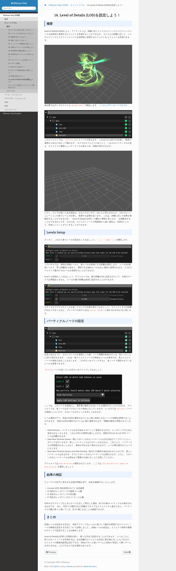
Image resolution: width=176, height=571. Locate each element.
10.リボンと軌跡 (14, 63)
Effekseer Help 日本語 (11, 15)
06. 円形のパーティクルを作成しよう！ (21, 47)
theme (69, 566)
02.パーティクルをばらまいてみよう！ (21, 33)
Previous (51, 552)
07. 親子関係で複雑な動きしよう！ (20, 50)
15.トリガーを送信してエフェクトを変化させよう (21, 86)
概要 (6, 19)
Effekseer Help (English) (12, 113)
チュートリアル (10, 23)
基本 (8, 26)
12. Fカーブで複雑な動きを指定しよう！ (20, 71)
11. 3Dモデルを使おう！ (16, 67)
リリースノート (10, 110)
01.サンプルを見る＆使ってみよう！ (20, 30)
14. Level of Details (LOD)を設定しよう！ (20, 81)
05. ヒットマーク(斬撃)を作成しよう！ (21, 44)
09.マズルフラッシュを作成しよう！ (20, 60)
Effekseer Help (20, 3)
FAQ (6, 106)
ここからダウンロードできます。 (114, 105)
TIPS (6, 102)
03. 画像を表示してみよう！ (17, 37)
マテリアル (11, 91)
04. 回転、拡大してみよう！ (17, 40)
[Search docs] (19, 8)
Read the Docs (90, 566)
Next (127, 552)
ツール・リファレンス (13, 95)
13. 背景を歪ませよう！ (16, 76)
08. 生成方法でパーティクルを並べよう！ (21, 55)
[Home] (45, 5)
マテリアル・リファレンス (15, 98)
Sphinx (57, 566)
